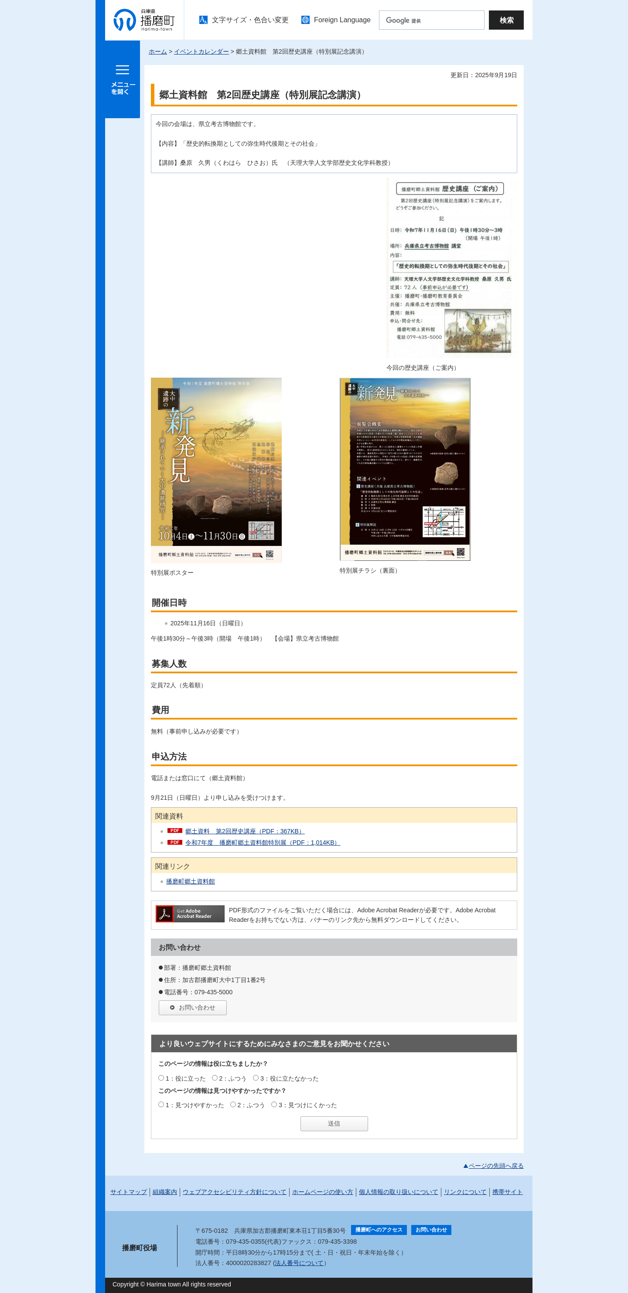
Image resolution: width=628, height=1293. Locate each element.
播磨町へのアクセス (379, 1230)
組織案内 (165, 1191)
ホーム (158, 51)
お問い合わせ (197, 1007)
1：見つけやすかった (195, 1105)
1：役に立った (186, 1078)
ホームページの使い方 (322, 1191)
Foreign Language (342, 20)
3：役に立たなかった (289, 1078)
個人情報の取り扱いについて (398, 1191)
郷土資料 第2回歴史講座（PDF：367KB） (245, 831)
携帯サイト (507, 1191)
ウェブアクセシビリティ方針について (235, 1191)
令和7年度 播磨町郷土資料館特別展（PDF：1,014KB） (263, 842)
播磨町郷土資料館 (190, 881)
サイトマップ (128, 1191)
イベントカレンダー (201, 51)
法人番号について (299, 1262)
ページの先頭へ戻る (496, 1165)
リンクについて (465, 1191)
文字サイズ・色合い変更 (250, 20)
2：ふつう (233, 1078)
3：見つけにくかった (308, 1105)
